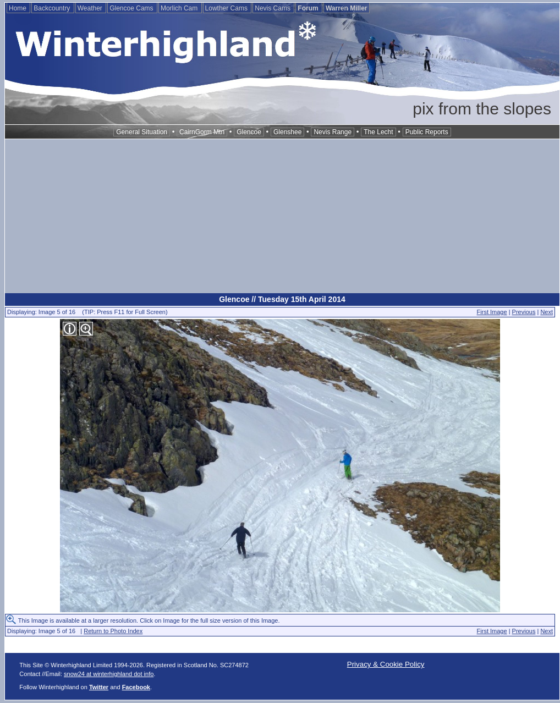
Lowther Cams (227, 8)
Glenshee (287, 132)
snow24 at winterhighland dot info (108, 674)
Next (546, 312)
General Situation (141, 132)
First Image (492, 312)
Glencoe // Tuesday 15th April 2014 (282, 299)
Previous (524, 312)
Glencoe (249, 132)
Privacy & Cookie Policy (386, 664)
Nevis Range (333, 132)
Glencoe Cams (132, 8)
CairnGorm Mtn (201, 132)
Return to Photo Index (113, 631)
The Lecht (378, 132)
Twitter (98, 687)
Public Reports (426, 132)
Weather (91, 8)
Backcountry (53, 8)
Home (18, 8)
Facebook (136, 687)
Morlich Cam (180, 8)
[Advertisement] (282, 216)
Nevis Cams (273, 8)
